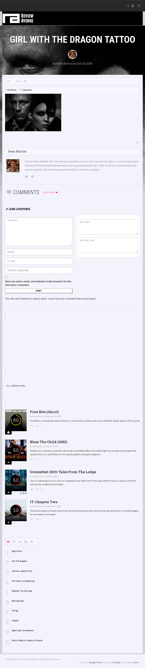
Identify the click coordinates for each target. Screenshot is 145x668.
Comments (25, 90)
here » (137, 662)
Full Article (11, 90)
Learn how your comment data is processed (71, 298)
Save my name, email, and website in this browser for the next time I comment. (38, 283)
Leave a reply (50, 192)
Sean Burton (64, 63)
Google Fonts (95, 662)
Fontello (116, 662)
